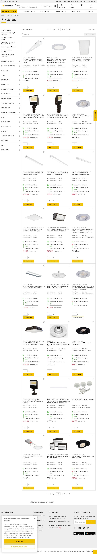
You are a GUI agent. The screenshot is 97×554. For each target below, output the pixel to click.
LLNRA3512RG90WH (78, 114)
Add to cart (28, 91)
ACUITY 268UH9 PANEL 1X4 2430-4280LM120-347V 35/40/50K (82, 60)
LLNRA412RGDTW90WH (79, 228)
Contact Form (37, 530)
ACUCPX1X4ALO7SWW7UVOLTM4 (82, 57)
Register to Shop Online (87, 1)
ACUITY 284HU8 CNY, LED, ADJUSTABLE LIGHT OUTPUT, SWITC (33, 343)
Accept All (19, 541)
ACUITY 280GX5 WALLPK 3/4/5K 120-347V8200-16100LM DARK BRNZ (58, 230)
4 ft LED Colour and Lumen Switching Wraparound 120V (81, 173)
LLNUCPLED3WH (77, 398)
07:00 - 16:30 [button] (21, 7)
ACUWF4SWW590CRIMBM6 (31, 455)
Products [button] (9, 11)
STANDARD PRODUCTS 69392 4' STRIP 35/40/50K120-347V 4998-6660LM (33, 60)
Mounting (5, 150)
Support (6, 1)
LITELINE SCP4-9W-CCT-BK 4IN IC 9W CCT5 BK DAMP (83, 457)
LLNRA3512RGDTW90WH (79, 284)
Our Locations (38, 525)
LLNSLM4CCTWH (52, 57)
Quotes (58, 1)
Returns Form (38, 528)
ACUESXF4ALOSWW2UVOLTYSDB (33, 114)
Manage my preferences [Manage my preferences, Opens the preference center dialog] (19, 546)
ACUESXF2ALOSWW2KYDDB (31, 398)
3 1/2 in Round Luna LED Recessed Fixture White (82, 116)
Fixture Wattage (8, 66)
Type (3, 75)
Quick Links (38, 512)
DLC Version (6, 127)
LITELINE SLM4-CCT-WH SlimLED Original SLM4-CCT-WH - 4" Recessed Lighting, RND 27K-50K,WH (56, 61)
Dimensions (6, 94)
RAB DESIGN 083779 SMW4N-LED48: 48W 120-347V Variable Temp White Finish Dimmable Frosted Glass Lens (58, 401)
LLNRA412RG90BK (77, 341)
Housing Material (8, 113)
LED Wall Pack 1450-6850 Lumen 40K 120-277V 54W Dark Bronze (58, 457)
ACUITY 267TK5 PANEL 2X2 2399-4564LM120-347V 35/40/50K (33, 230)
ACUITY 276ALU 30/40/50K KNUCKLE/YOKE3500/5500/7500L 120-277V (33, 401)
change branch (33, 7)
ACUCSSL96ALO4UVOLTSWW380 (33, 171)
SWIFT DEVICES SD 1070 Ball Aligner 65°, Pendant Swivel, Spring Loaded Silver (58, 344)
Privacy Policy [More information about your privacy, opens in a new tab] (26, 537)
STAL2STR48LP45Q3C (30, 57)
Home (3, 15)
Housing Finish (7, 89)
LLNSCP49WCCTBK (78, 455)
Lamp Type (5, 85)
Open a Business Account (70, 1)
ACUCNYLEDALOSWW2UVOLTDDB (33, 341)
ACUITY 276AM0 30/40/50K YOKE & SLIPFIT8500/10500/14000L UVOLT (58, 116)
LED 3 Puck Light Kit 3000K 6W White (83, 399)
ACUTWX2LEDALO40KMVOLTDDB (57, 455)
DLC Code (5, 71)
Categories (6, 30)
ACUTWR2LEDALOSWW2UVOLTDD (57, 228)
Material (4, 141)
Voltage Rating (7, 103)
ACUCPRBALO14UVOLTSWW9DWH (58, 284)
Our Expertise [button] (28, 11)
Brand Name (6, 99)
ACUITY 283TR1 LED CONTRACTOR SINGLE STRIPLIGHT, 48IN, (57, 173)
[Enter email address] (80, 522)
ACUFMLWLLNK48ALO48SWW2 (81, 171)
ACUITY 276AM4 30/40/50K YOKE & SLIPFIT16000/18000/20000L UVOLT (33, 116)
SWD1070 (50, 341)
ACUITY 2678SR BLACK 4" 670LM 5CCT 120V (32, 457)
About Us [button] (75, 11)
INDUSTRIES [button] (60, 11)
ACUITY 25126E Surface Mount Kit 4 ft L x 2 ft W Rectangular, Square (34, 286)
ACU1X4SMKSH (27, 284)
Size (2, 145)
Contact (89, 11)
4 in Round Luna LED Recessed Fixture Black (81, 343)
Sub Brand (5, 108)
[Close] (35, 519)
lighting (10, 15)
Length (4, 131)
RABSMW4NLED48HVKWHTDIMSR (57, 398)
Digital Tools (46, 11)
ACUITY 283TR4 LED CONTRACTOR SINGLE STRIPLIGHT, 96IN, (33, 173)
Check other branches (31, 78)
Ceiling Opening (7, 136)
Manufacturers (7, 61)
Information (7, 512)
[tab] (10, 30)
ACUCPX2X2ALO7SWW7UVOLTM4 (33, 228)
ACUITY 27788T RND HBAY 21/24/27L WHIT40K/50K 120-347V (58, 286)
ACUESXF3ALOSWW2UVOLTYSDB (57, 114)
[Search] (48, 6)
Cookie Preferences (40, 551)
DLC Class (5, 122)
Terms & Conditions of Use (54, 551)
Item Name (5, 80)
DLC (2, 117)
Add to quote (77, 318)
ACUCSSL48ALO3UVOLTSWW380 (57, 171)
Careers (36, 533)
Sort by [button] (91, 29)
